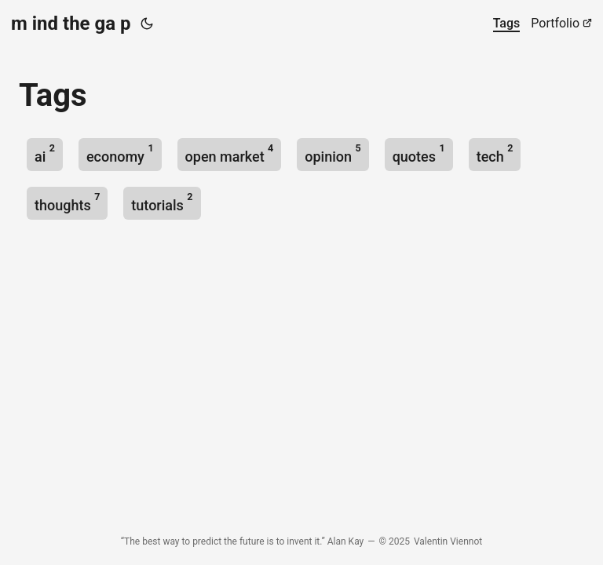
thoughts (67, 202)
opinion (332, 153)
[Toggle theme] (146, 23)
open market (229, 153)
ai (45, 153)
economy (120, 153)
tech (495, 153)
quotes (419, 153)
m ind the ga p (71, 24)
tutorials (161, 202)
